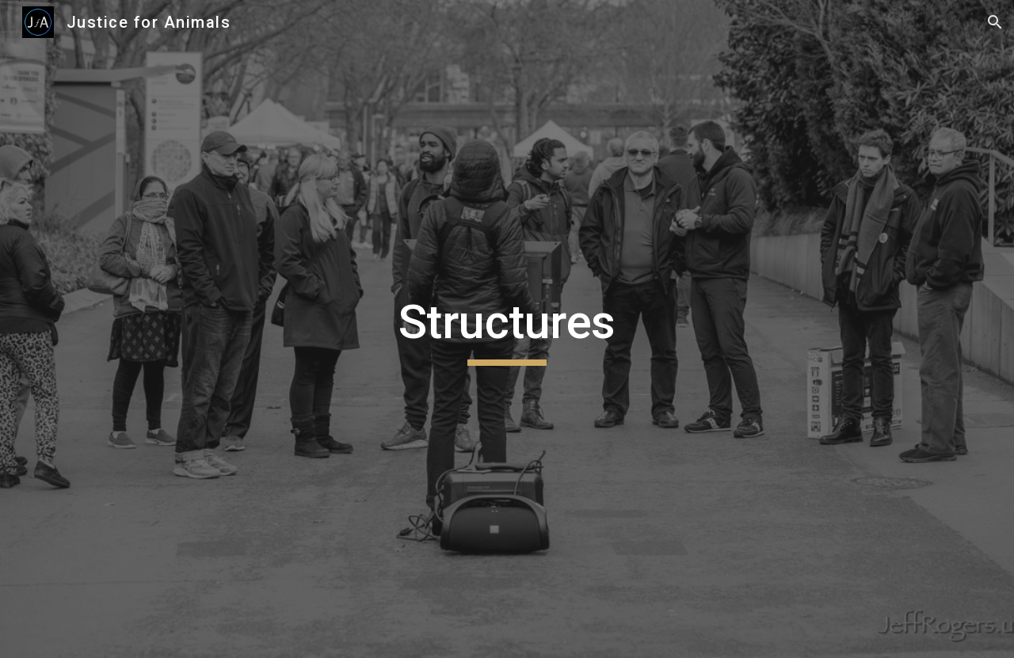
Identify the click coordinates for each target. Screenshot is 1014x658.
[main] (507, 329)
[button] (995, 22)
